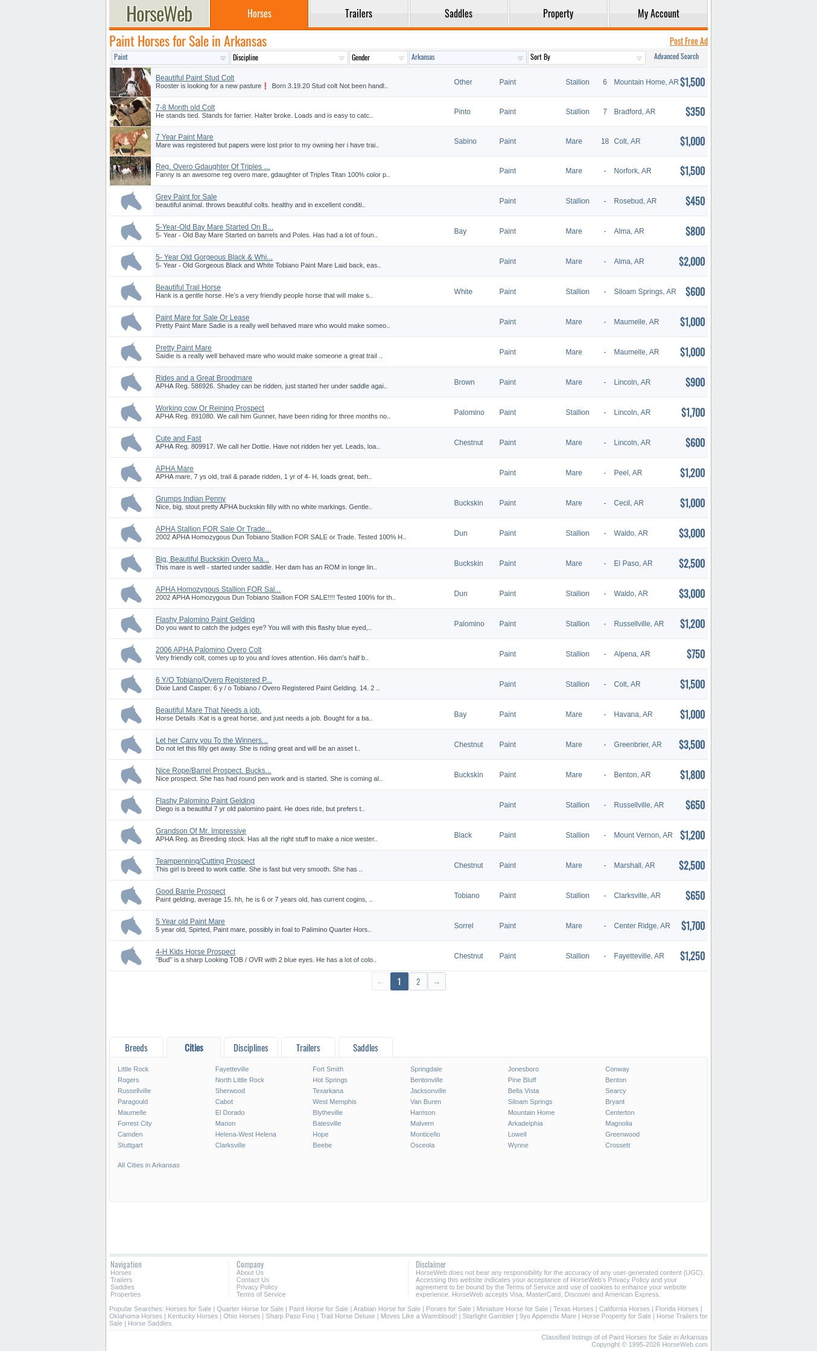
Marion (225, 1123)
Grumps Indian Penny (191, 499)
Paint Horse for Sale (318, 1308)
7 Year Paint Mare (184, 137)
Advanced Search (676, 56)
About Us (250, 1272)
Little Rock (133, 1069)
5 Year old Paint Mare (190, 921)
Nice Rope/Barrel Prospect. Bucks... (213, 770)
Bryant (615, 1101)
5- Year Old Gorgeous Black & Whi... (214, 257)
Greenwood (622, 1134)
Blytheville (328, 1112)
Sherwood (230, 1090)
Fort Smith (328, 1069)
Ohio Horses (241, 1316)
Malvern (422, 1123)
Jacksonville (428, 1090)
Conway (617, 1069)
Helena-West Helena (245, 1134)
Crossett (617, 1145)
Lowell (517, 1134)
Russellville (134, 1090)
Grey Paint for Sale (186, 197)
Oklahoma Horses (135, 1316)
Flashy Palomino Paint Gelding (205, 619)
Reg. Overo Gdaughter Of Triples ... (213, 166)
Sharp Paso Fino (290, 1316)
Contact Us (253, 1279)
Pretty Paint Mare (184, 348)
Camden (130, 1134)
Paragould (133, 1101)
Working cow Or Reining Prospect (210, 408)
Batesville (327, 1123)
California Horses (624, 1308)
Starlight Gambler (488, 1316)
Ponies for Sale (448, 1308)
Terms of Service (261, 1294)
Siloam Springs (530, 1101)
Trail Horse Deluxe (347, 1316)
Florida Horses (677, 1308)
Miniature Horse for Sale (512, 1308)
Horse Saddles (149, 1323)
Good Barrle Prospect (190, 891)
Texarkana (328, 1090)
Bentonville (426, 1079)
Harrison (423, 1112)
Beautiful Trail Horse (188, 287)
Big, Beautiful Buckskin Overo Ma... (212, 559)
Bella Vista (523, 1090)
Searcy (615, 1090)
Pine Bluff (522, 1079)
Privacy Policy (257, 1287)
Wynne (518, 1145)
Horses (121, 1272)
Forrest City (135, 1123)
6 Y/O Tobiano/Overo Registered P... (214, 680)
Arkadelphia (525, 1123)
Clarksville (230, 1145)
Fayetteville (232, 1069)
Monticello (425, 1134)
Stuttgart (130, 1145)
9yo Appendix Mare (549, 1316)
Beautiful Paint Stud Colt (195, 78)
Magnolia (618, 1123)
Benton (615, 1079)
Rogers (128, 1079)
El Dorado (230, 1112)
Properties (125, 1294)
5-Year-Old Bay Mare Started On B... (214, 227)
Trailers (121, 1279)
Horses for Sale (189, 1308)
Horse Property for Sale (616, 1316)
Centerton (619, 1112)
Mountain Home (531, 1112)
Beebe (322, 1145)
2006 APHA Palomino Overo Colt (208, 650)
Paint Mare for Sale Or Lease (202, 317)
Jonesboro (523, 1069)
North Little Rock (239, 1079)
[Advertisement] (408, 1013)
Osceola (422, 1145)
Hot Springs (330, 1079)
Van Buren (425, 1101)
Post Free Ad (689, 40)
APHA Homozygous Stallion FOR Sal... (218, 589)
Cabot (224, 1101)
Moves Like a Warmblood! (419, 1316)
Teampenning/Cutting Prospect (205, 861)
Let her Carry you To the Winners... (212, 740)
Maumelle (132, 1112)
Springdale (426, 1069)
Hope (320, 1134)
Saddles (122, 1287)
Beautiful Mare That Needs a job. (208, 710)
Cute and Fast (178, 438)
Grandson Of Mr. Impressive (201, 831)
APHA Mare (175, 468)
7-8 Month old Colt (185, 107)
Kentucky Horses (193, 1316)
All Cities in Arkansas (149, 1165)
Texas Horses (573, 1308)
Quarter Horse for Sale (250, 1308)
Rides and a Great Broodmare (204, 378)
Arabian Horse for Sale (387, 1308)
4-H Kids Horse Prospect (195, 952)
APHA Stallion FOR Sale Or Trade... (213, 529)
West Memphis (335, 1101)
